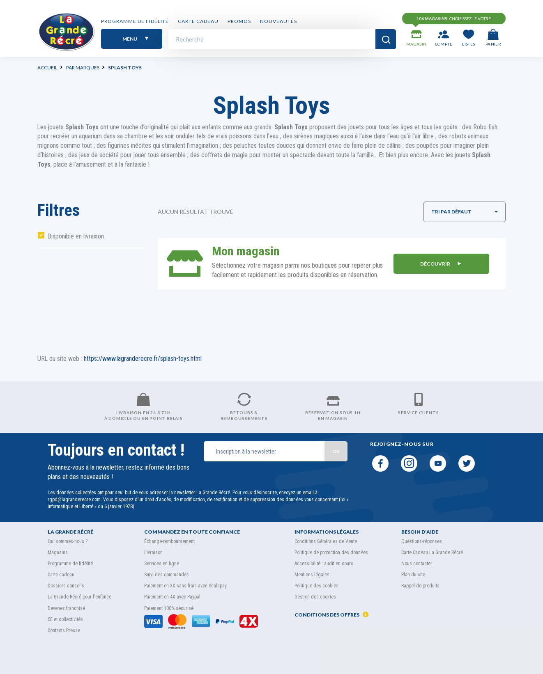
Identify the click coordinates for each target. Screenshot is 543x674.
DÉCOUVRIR (441, 264)
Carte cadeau (198, 21)
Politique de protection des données (331, 552)
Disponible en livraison (76, 236)
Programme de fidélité (135, 21)
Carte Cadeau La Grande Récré (432, 552)
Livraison (153, 552)
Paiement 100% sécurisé (168, 608)
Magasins (58, 552)
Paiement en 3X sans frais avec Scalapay (185, 586)
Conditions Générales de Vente (326, 541)
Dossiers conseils (66, 586)
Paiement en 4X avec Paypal (172, 597)
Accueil (47, 67)
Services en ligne (161, 563)
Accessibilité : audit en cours (324, 563)
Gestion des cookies (315, 597)
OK (336, 451)
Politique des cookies (316, 586)
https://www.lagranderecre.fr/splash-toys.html (143, 358)
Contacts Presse (64, 630)
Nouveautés (278, 21)
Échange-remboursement (169, 541)
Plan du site (413, 575)
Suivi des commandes (166, 575)
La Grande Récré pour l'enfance (79, 597)
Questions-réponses (421, 541)
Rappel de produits (420, 586)
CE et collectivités (65, 619)
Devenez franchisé (66, 608)
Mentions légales (312, 575)
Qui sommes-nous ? (67, 541)
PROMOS (239, 21)
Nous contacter (416, 563)
